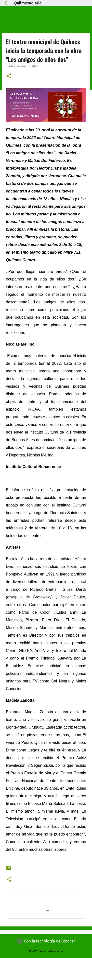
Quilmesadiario (28, 3)
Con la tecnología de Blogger (46, 941)
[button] (9, 76)
